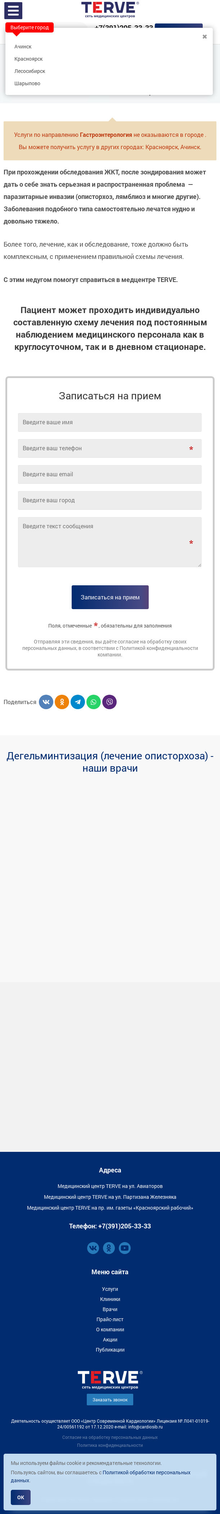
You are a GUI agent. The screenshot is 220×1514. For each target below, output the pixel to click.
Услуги (110, 1288)
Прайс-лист (110, 1319)
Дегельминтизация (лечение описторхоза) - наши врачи (110, 762)
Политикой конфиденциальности (159, 648)
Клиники (110, 1299)
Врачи (110, 1309)
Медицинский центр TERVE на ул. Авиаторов (110, 1186)
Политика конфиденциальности (110, 1445)
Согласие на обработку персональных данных (110, 1437)
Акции (110, 1339)
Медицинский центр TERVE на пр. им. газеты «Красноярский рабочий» (110, 1207)
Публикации (110, 1349)
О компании (110, 1329)
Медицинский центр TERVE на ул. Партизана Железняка (110, 1196)
